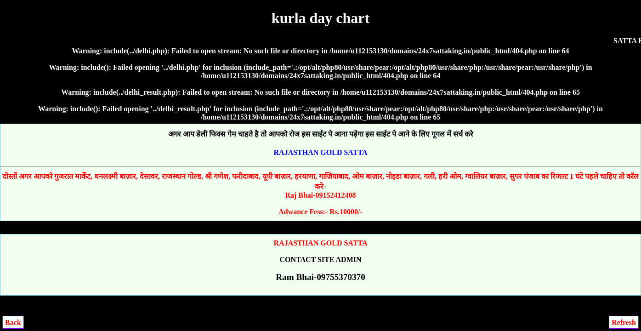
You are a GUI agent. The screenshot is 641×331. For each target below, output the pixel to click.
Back (13, 322)
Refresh (624, 322)
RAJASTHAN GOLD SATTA (321, 152)
